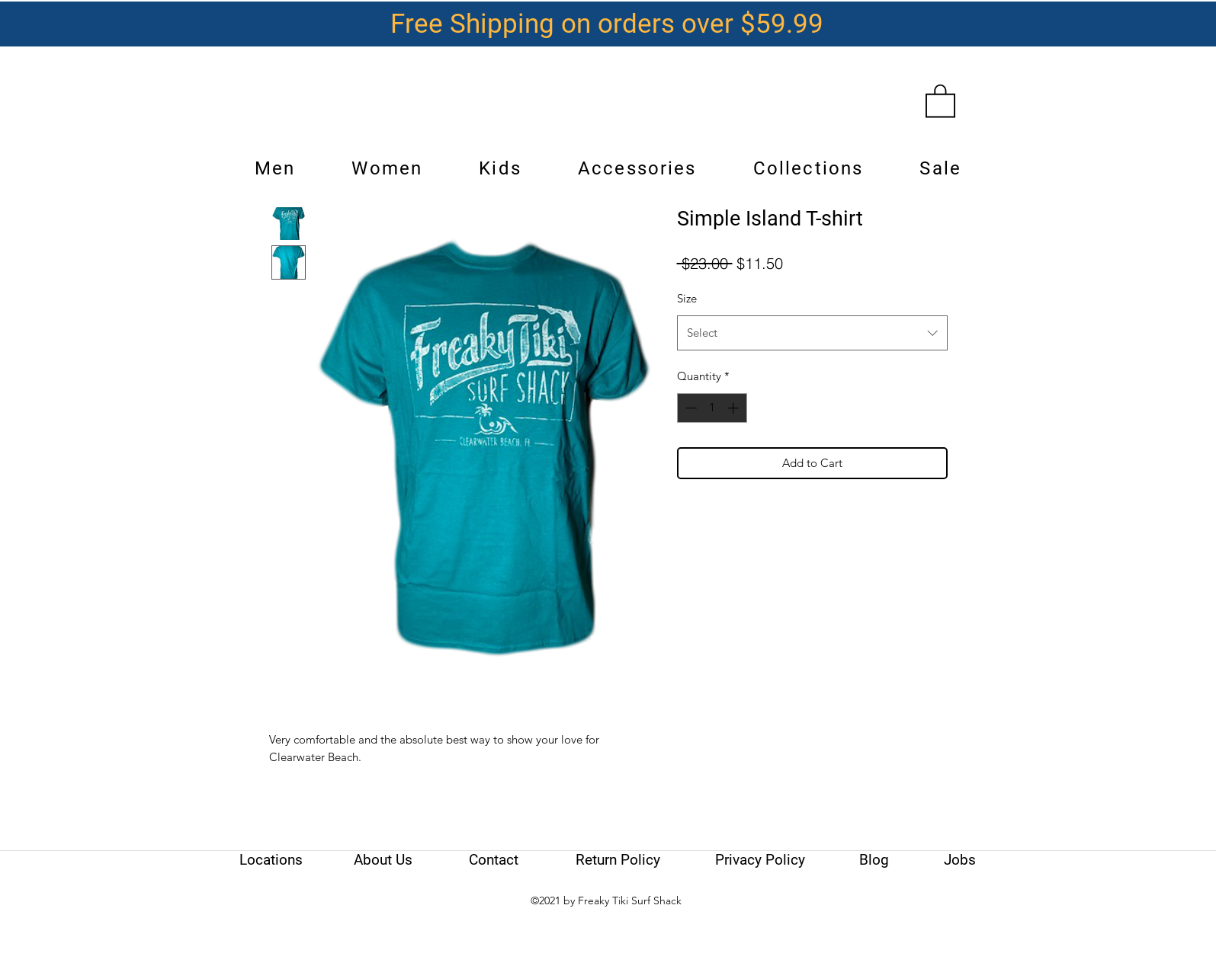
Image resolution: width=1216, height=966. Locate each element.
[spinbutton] (711, 408)
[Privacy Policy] (760, 860)
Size (687, 298)
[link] (940, 99)
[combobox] (812, 332)
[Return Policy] (618, 860)
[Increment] (734, 408)
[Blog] (874, 860)
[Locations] (271, 860)
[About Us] (383, 860)
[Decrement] (689, 408)
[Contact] (493, 860)
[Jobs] (960, 860)
